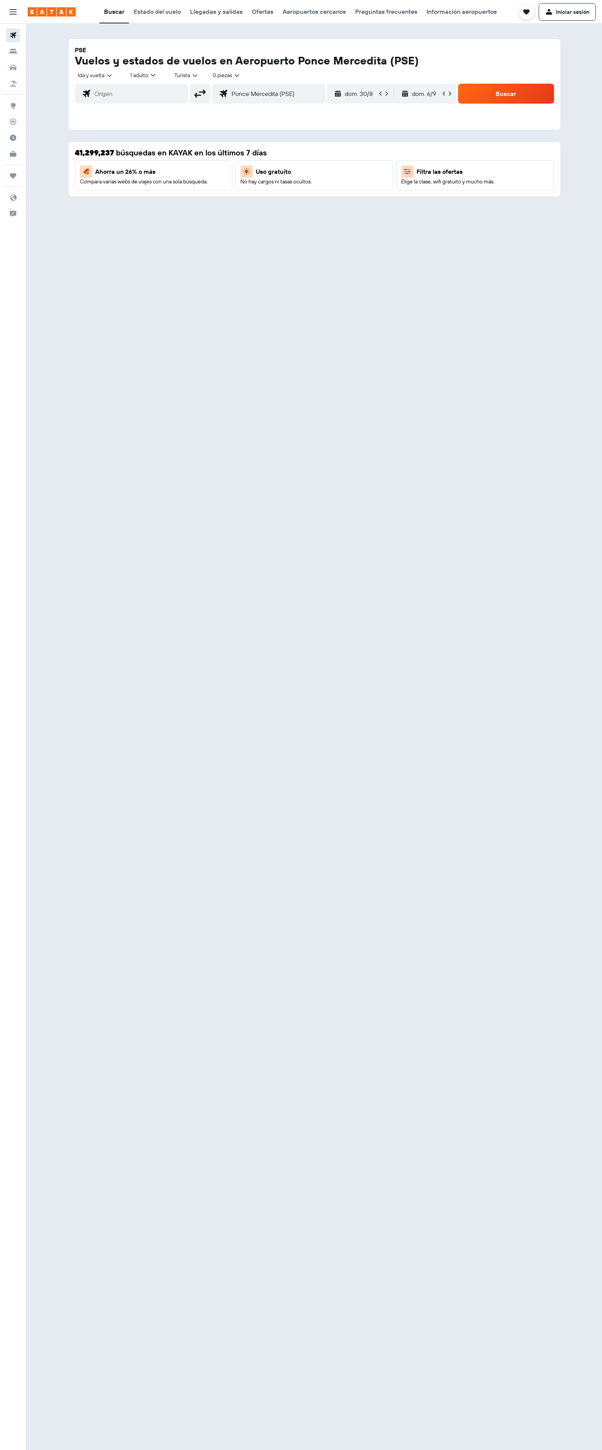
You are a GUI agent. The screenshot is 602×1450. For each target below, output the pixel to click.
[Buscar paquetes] (13, 83)
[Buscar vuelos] (13, 35)
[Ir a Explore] (13, 105)
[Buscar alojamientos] (13, 51)
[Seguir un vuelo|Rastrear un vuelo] (13, 121)
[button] (13, 11)
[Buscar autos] (13, 67)
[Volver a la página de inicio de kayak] (52, 11)
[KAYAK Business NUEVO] (13, 154)
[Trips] (13, 175)
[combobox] (95, 75)
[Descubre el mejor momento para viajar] (13, 137)
